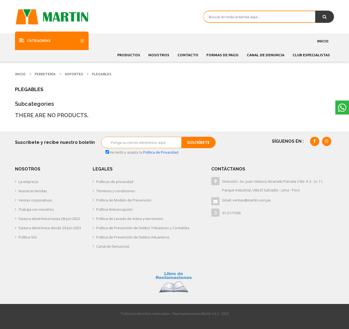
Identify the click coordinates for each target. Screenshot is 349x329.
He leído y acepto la (142, 152)
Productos (128, 55)
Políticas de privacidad (114, 181)
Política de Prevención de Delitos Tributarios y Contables (142, 227)
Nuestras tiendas (33, 190)
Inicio (323, 41)
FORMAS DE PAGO (222, 55)
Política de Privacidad (160, 152)
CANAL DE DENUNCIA (265, 55)
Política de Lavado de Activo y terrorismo (129, 218)
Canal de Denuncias (113, 246)
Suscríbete (198, 142)
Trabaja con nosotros (36, 209)
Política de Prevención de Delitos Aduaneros (133, 237)
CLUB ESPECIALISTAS (311, 55)
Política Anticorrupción (114, 209)
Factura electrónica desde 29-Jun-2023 (50, 227)
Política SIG (28, 237)
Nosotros (158, 55)
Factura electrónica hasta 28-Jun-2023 (49, 218)
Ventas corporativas (35, 200)
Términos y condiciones (115, 190)
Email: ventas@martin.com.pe (246, 200)
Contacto (187, 55)
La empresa (28, 181)
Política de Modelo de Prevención (123, 200)
